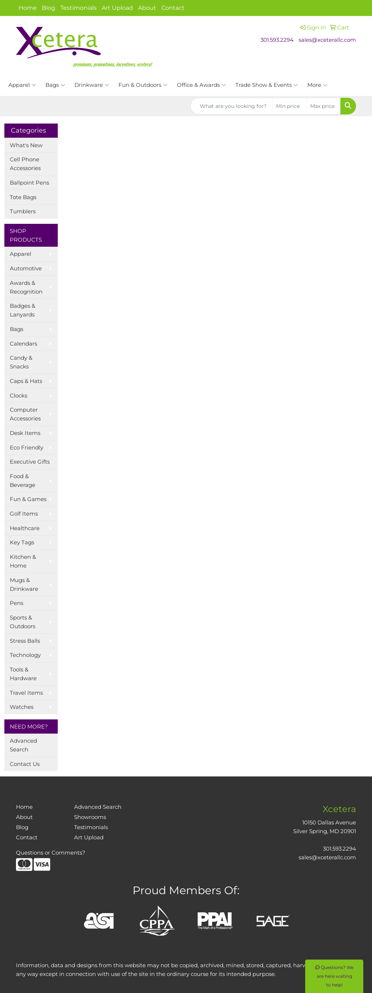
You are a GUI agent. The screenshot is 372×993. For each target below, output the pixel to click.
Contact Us (25, 764)
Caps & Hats (26, 381)
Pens (16, 603)
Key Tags (22, 542)
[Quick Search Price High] (323, 106)
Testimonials (78, 7)
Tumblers (23, 211)
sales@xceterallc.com (327, 40)
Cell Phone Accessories (25, 163)
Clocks (18, 395)
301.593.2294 (277, 40)
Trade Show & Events (266, 85)
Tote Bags (23, 197)
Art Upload (117, 7)
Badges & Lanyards (22, 310)
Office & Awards (201, 85)
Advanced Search (23, 745)
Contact (173, 7)
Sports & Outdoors (22, 622)
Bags (55, 85)
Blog (48, 7)
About (147, 7)
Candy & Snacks (21, 362)
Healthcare (25, 528)
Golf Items (24, 513)
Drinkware (91, 85)
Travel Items (26, 693)
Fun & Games (28, 499)
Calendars (23, 343)
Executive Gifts (30, 462)
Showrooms (90, 817)
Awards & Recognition (26, 287)
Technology (25, 655)
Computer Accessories (25, 414)
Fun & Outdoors (142, 85)
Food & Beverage (22, 480)
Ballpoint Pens (29, 182)
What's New (26, 145)
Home (28, 7)
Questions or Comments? (50, 852)
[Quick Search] (231, 106)
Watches (21, 707)
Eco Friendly (26, 447)
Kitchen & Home (23, 561)
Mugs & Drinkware (24, 584)
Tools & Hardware (23, 674)
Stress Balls (25, 641)
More (317, 85)
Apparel (22, 85)
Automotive (26, 268)
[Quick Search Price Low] (289, 106)
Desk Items (25, 433)
